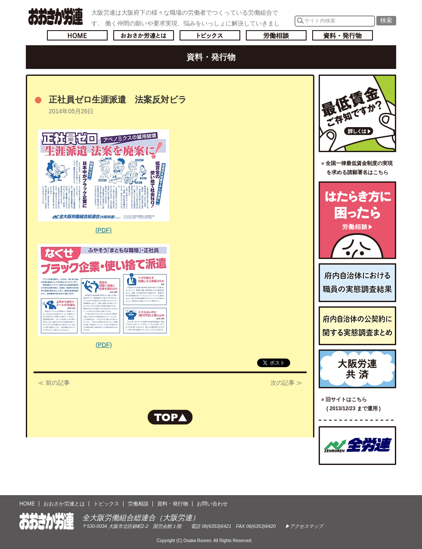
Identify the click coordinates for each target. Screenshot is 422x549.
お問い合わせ (212, 504)
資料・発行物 (342, 35)
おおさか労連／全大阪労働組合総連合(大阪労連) (55, 16)
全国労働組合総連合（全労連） (357, 445)
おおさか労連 (46, 521)
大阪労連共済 (357, 368)
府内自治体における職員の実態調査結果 (357, 282)
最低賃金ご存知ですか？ (357, 113)
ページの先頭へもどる (170, 417)
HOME (27, 504)
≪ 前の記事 (54, 382)
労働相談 (276, 35)
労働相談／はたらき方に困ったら (357, 220)
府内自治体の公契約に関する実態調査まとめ (357, 325)
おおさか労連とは (143, 35)
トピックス (210, 35)
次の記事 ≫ (286, 382)
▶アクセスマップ (304, 526)
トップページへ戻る (77, 35)
